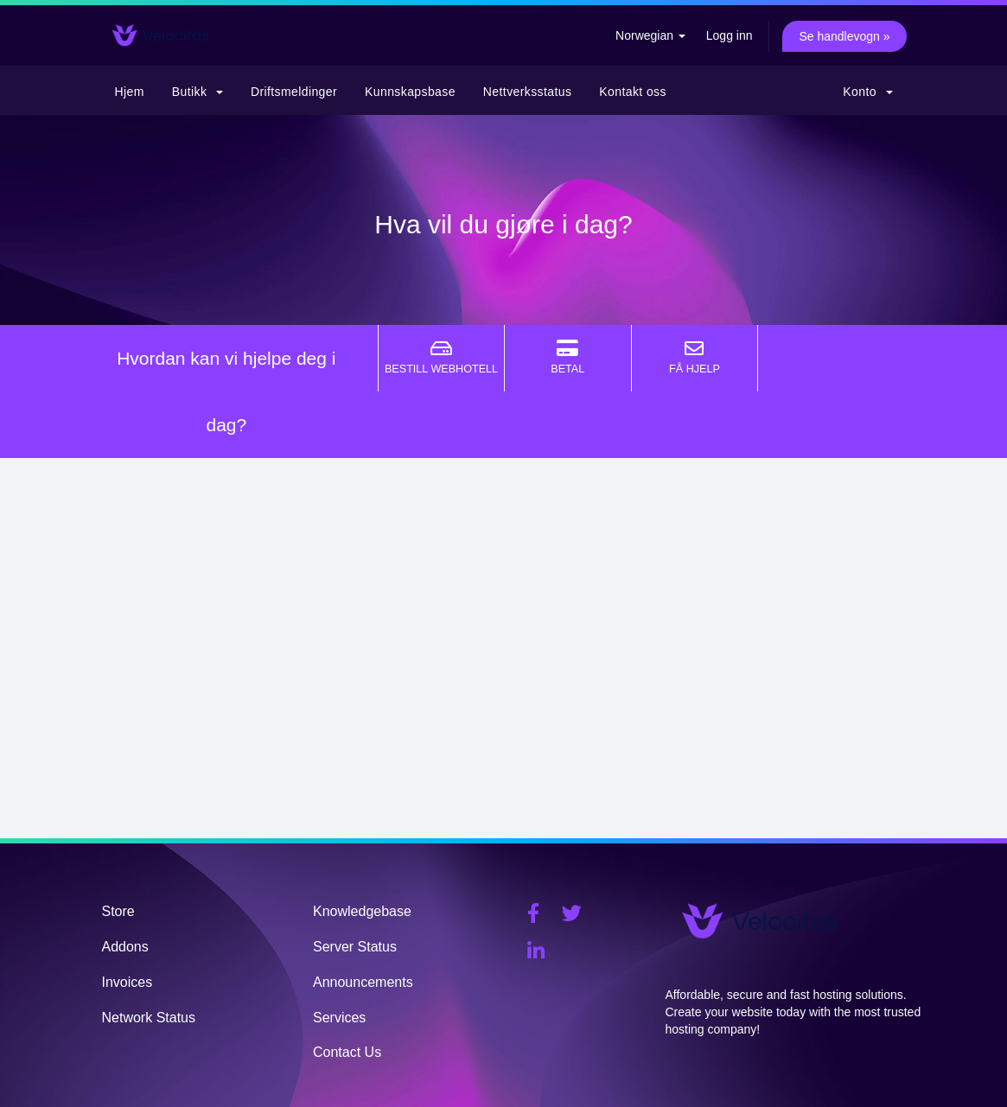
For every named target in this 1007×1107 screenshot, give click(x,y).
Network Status (148, 1017)
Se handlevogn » (844, 36)
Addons (125, 946)
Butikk (197, 92)
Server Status (355, 946)
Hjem (129, 92)
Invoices (127, 982)
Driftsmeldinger (294, 92)
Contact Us (347, 1052)
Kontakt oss (632, 92)
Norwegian (650, 35)
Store (118, 911)
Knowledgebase (362, 911)
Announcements (363, 982)
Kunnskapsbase (410, 92)
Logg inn (729, 35)
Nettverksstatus (527, 92)
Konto (867, 92)
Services (339, 1017)
